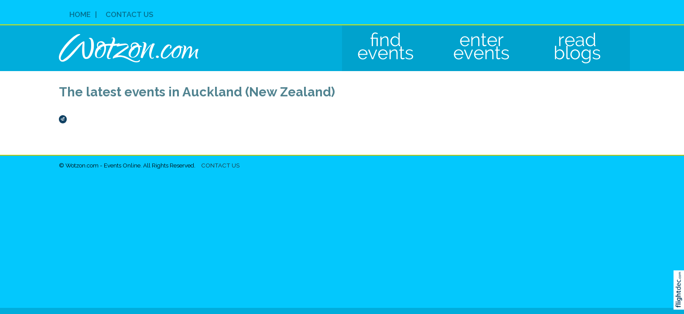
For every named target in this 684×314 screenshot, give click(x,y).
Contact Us (129, 14)
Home (80, 14)
